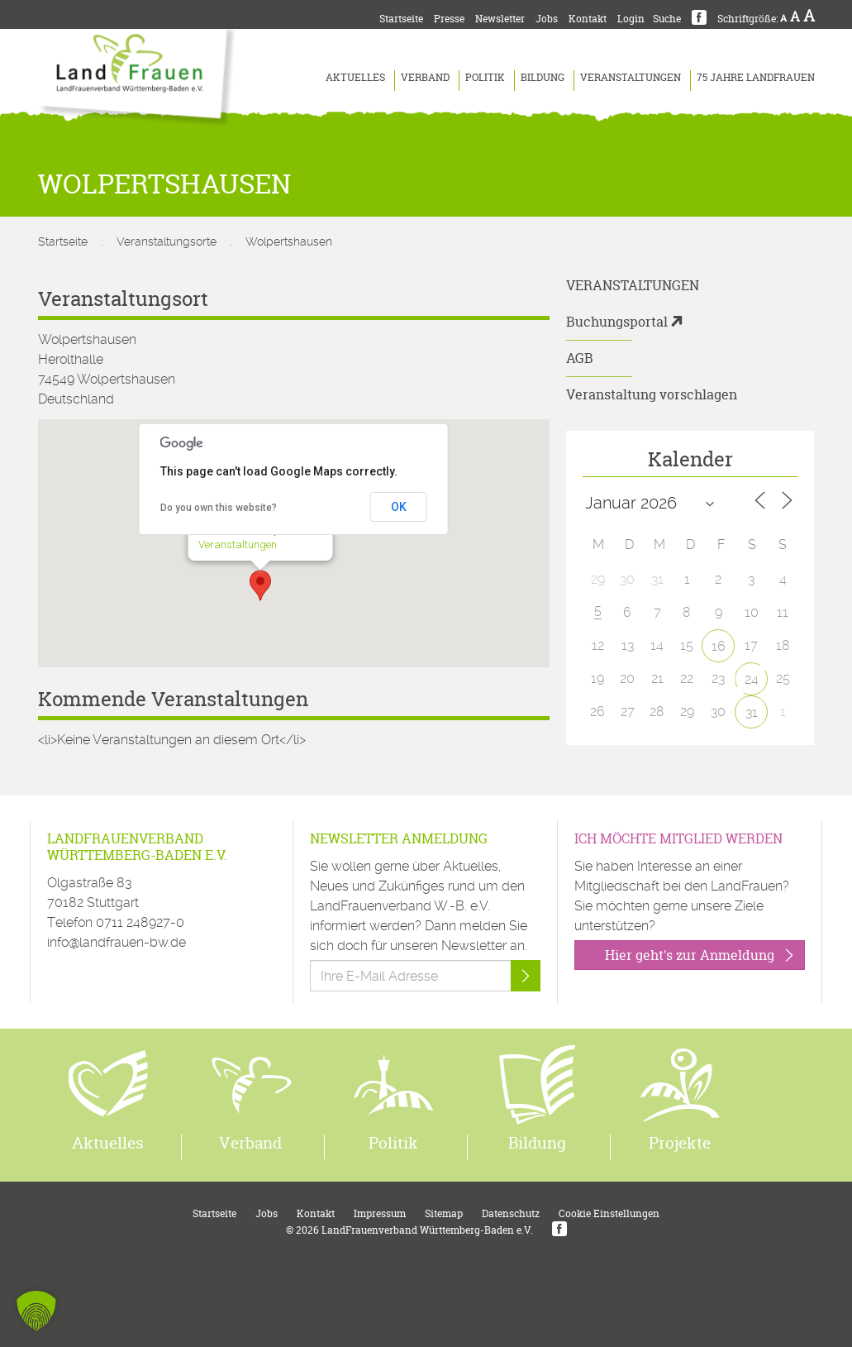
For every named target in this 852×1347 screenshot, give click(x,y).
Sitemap (444, 1213)
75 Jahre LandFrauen (756, 77)
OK (399, 506)
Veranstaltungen (630, 77)
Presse (449, 19)
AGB (579, 358)
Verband (425, 77)
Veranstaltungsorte (167, 241)
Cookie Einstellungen (609, 1213)
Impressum (380, 1213)
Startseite (401, 19)
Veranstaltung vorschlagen (651, 394)
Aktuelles (355, 77)
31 (751, 712)
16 (719, 646)
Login (631, 19)
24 (752, 679)
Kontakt (588, 19)
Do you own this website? (218, 507)
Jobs (546, 19)
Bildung (542, 77)
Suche (667, 19)
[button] (260, 585)
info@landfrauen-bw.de (116, 942)
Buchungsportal (617, 322)
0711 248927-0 (140, 922)
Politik (485, 77)
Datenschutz (511, 1213)
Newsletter (500, 19)
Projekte (680, 1143)
